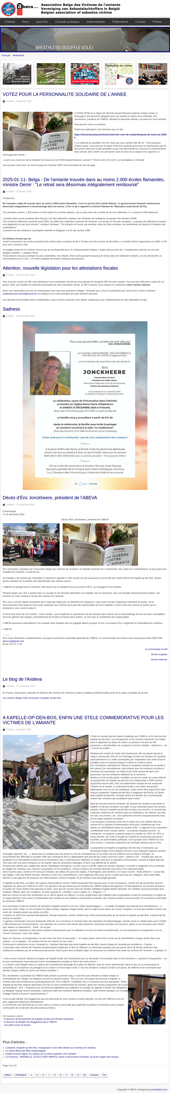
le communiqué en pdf (156, 649)
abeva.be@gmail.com (13, 641)
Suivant (94, 1075)
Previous (5, 47)
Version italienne (159, 659)
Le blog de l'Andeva (22, 679)
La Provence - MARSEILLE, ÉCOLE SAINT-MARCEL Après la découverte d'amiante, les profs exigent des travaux (62, 1057)
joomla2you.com (159, 1089)
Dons (25, 21)
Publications (120, 21)
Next (13, 47)
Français (6, 55)
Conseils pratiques (67, 21)
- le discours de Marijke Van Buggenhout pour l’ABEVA (30, 1022)
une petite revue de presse (17, 1025)
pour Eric (42, 21)
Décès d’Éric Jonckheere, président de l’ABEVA (50, 497)
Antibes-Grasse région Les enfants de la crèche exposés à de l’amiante (40, 1054)
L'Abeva (9, 21)
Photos (157, 21)
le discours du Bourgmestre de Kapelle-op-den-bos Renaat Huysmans (39, 1019)
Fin (104, 1075)
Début (7, 1075)
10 (84, 1075)
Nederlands (18, 55)
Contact (140, 21)
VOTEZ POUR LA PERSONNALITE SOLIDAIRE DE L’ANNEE (65, 94)
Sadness (11, 308)
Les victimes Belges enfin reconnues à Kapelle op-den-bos (32, 698)
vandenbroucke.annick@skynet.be (20, 294)
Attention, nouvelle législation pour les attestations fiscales (60, 268)
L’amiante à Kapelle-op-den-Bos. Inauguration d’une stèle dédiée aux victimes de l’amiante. (50, 1048)
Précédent (20, 1075)
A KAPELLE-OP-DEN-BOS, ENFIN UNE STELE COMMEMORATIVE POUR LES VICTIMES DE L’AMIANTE (83, 720)
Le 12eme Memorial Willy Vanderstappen (25, 1051)
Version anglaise (159, 654)
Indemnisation (96, 21)
